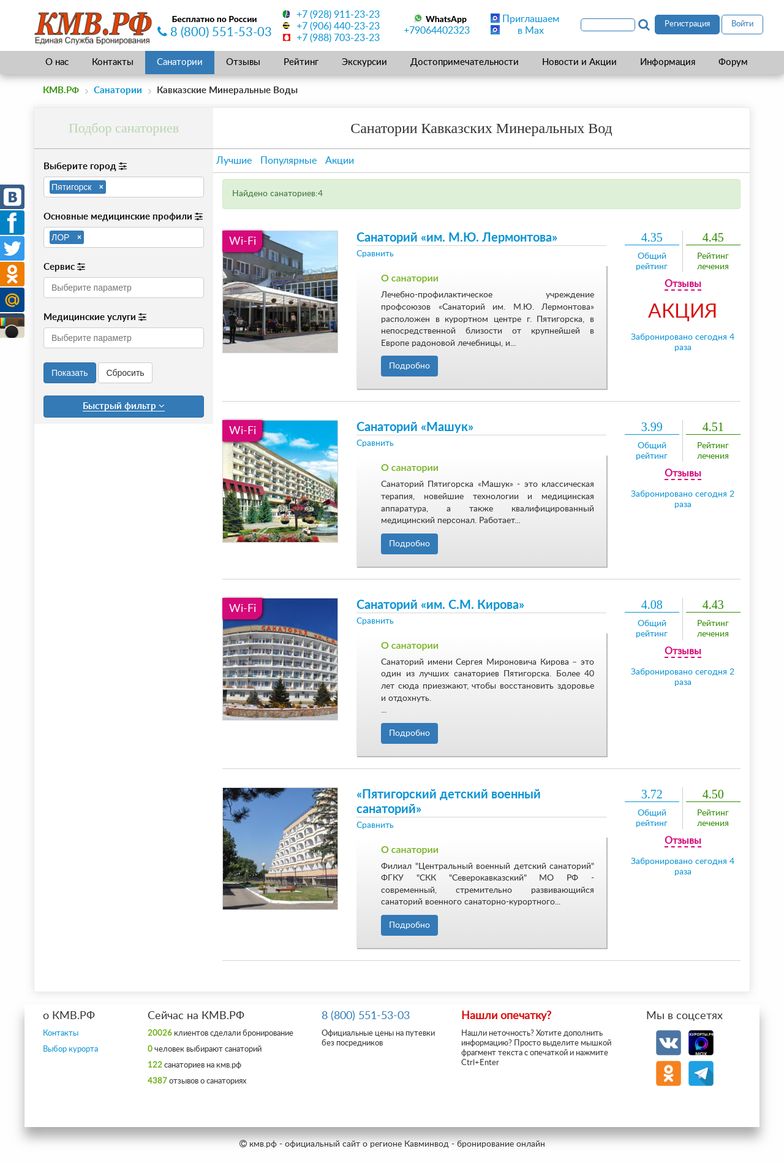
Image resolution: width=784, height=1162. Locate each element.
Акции (339, 161)
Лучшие (234, 161)
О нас (57, 62)
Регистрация (687, 24)
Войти (742, 24)
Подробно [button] (409, 366)
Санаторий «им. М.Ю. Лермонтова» (456, 238)
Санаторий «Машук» (414, 427)
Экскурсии (364, 62)
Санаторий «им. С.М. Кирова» (440, 605)
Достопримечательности (464, 62)
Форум (733, 62)
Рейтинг (301, 62)
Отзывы (243, 62)
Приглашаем (530, 19)
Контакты (113, 62)
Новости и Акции (579, 62)
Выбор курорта (70, 1049)
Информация (667, 62)
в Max (531, 31)
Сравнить (375, 254)
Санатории (180, 62)
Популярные (288, 161)
